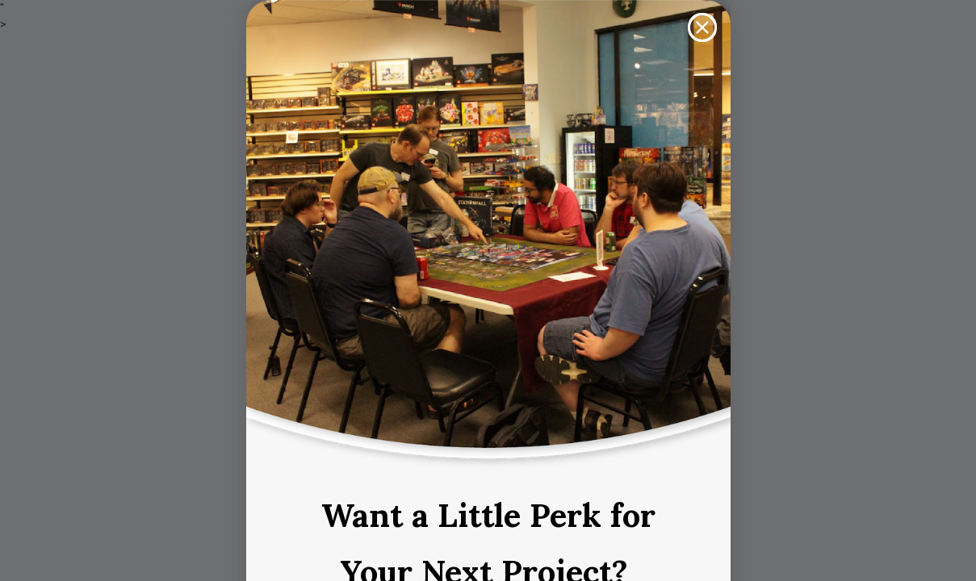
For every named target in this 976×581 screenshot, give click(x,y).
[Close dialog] (702, 27)
